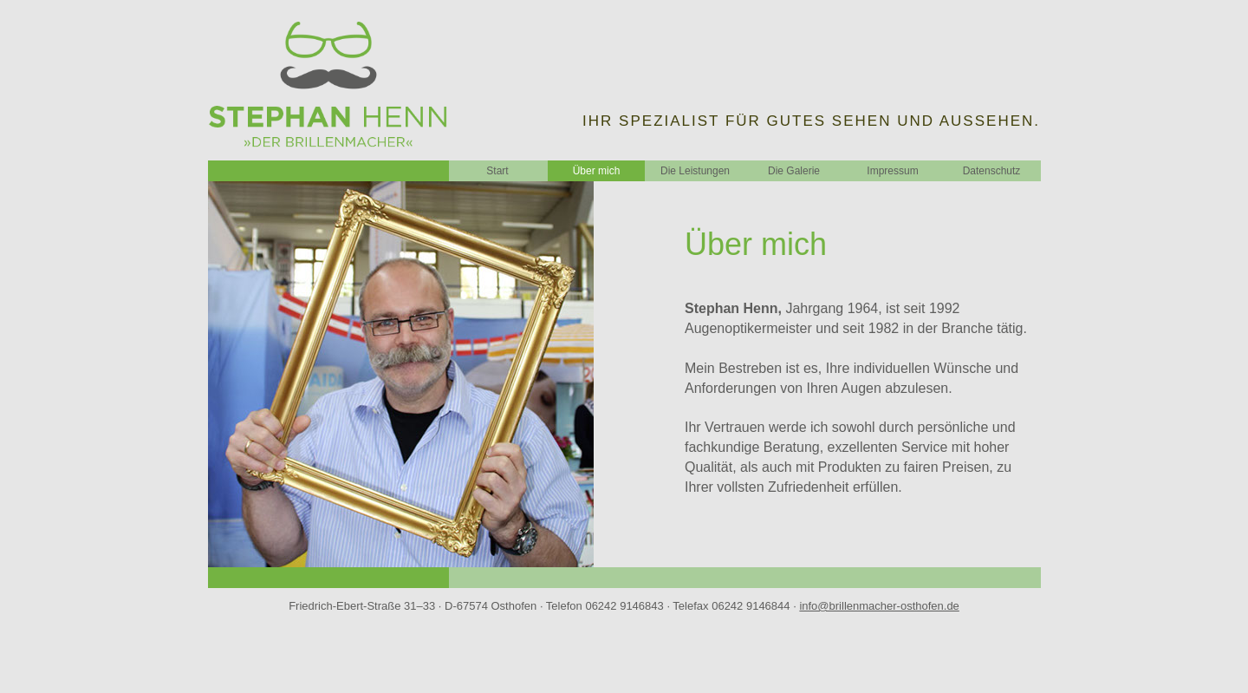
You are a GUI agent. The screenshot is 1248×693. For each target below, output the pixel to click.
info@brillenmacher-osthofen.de (879, 605)
